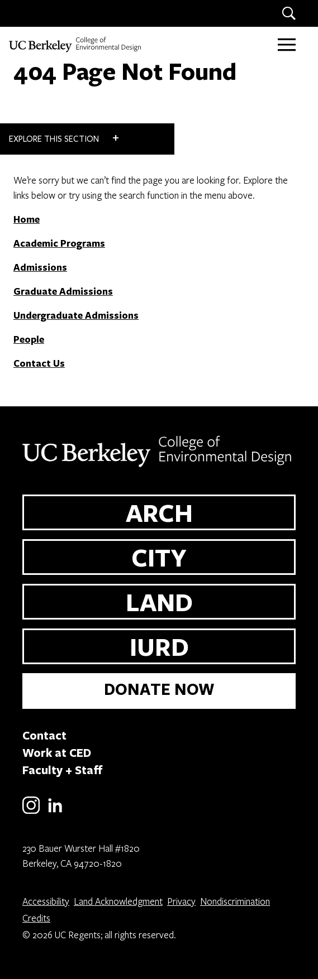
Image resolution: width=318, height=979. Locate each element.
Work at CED (56, 752)
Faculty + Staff (62, 770)
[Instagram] (31, 811)
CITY (159, 557)
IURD (159, 646)
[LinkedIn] (55, 811)
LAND (159, 601)
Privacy (181, 901)
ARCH (159, 512)
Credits (36, 917)
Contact (44, 735)
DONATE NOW (159, 689)
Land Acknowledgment (118, 901)
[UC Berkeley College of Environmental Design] (76, 44)
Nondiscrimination (235, 901)
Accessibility (45, 901)
